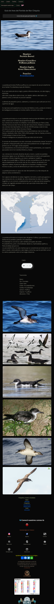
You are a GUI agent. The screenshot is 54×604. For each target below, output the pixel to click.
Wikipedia (27, 501)
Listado (8, 1)
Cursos (18, 5)
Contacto (21, 1)
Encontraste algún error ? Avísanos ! (27, 530)
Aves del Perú (27, 504)
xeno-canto (27, 509)
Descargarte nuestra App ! (7, 5)
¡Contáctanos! (27, 568)
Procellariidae (27, 75)
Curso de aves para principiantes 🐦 (27, 16)
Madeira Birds (27, 506)
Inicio (2, 1)
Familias (14, 1)
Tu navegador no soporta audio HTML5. (27, 265)
